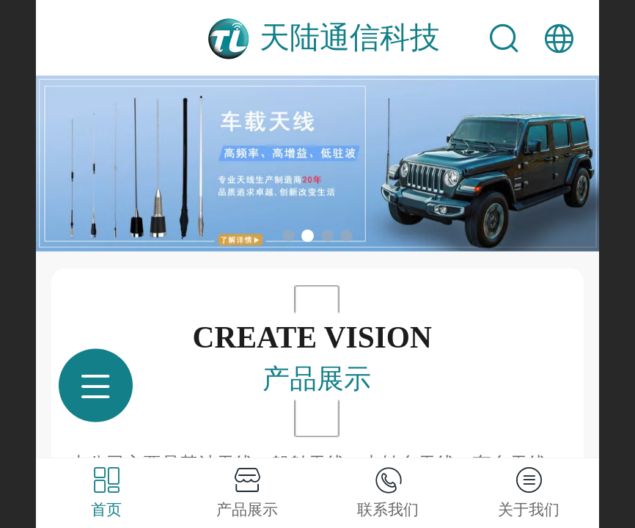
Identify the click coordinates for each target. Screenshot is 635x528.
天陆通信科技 (350, 37)
